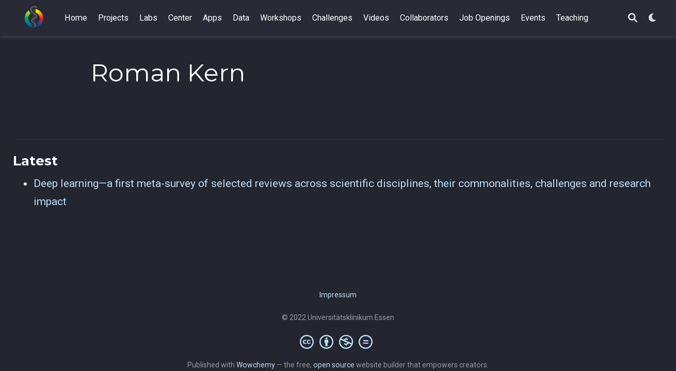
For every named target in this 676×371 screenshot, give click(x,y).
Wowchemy (255, 365)
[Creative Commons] (338, 341)
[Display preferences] (652, 18)
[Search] (632, 18)
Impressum (338, 295)
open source (334, 365)
